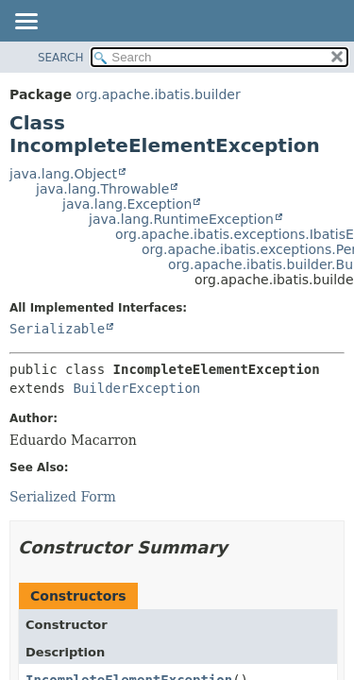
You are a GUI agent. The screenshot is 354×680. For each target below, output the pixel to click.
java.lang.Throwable (102, 188)
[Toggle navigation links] (25, 22)
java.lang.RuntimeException (181, 219)
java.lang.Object (63, 173)
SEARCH (61, 57)
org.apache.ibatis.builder (158, 94)
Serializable (57, 328)
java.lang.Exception (127, 204)
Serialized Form (62, 496)
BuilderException (136, 388)
